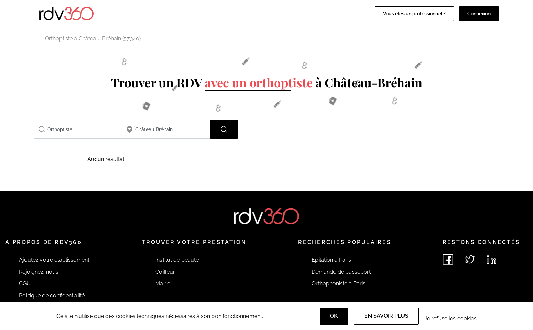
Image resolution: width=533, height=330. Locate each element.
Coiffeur (165, 271)
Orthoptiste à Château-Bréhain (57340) (93, 38)
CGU (25, 283)
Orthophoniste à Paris (338, 283)
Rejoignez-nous (38, 271)
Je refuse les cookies (450, 318)
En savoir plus (386, 316)
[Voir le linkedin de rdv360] (491, 259)
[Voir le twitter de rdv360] (469, 259)
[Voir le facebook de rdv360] (448, 259)
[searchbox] (78, 129)
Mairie (162, 283)
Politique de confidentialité (52, 295)
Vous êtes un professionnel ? (414, 13)
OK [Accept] (334, 316)
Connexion (479, 13)
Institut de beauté (177, 260)
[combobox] (78, 129)
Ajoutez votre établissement (54, 260)
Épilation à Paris (331, 260)
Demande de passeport (341, 271)
